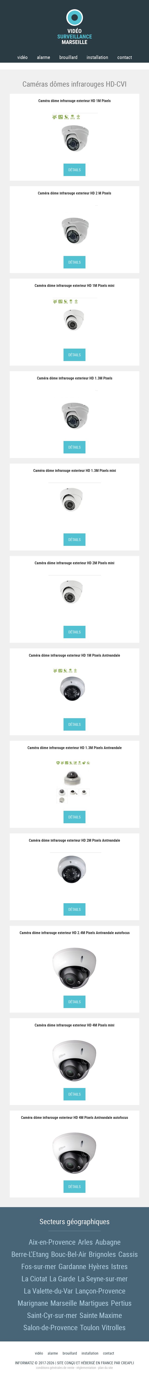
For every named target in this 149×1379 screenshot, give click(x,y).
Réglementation (86, 1367)
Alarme (43, 57)
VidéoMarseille (74, 27)
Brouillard (68, 57)
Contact (124, 57)
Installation (97, 57)
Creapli (127, 1362)
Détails (74, 169)
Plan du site (105, 1367)
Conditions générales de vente (55, 1367)
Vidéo (22, 57)
